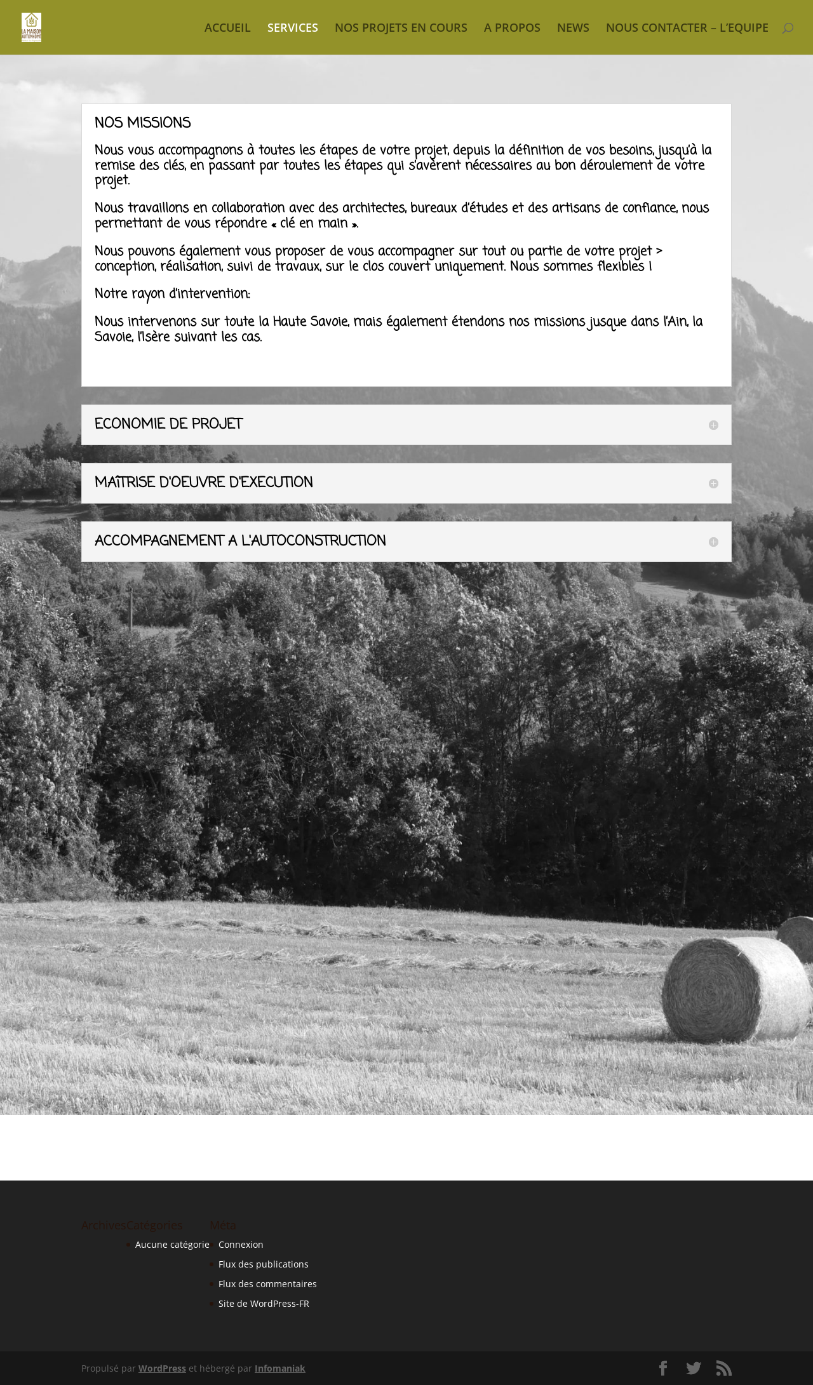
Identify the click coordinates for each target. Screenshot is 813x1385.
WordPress (162, 1368)
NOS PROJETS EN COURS (401, 29)
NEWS (573, 29)
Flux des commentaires (267, 1284)
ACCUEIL (228, 29)
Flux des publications (263, 1264)
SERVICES (292, 29)
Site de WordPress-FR (263, 1303)
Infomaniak (280, 1368)
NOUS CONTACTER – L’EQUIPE (687, 29)
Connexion (241, 1244)
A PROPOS (512, 29)
